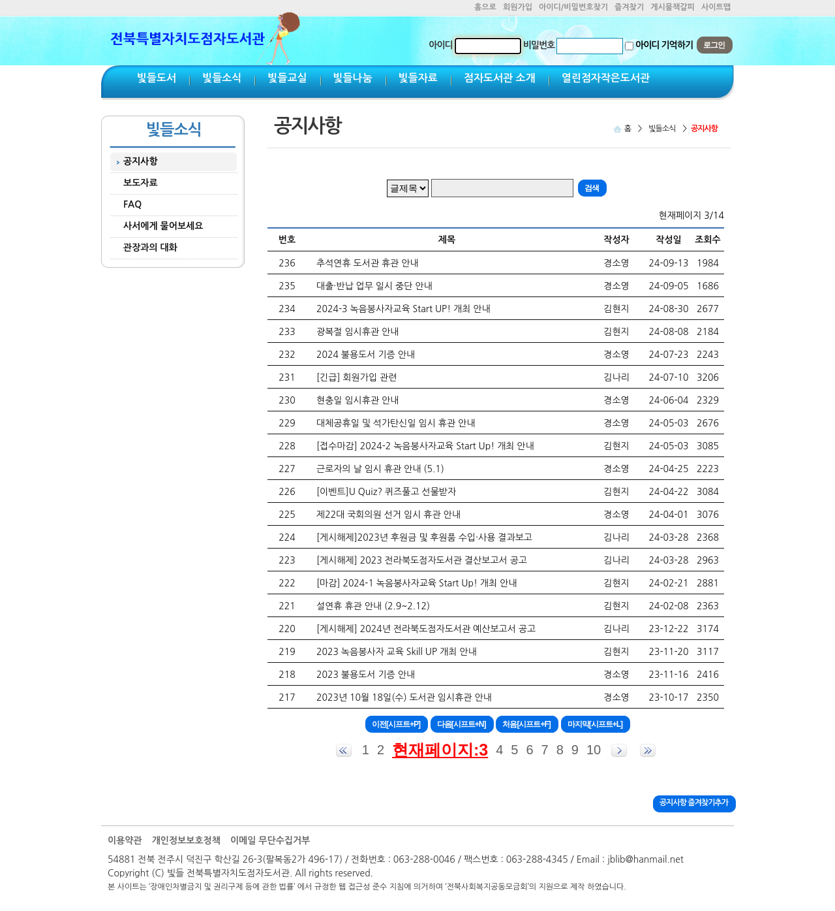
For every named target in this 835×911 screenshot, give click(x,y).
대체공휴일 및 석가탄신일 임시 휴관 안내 (395, 423)
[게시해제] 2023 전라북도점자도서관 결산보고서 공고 (421, 560)
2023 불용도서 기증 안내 (365, 674)
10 (593, 750)
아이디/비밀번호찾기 (573, 7)
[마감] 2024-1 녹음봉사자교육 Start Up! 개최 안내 (416, 583)
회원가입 (517, 7)
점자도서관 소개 (500, 78)
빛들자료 (418, 78)
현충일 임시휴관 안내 (357, 400)
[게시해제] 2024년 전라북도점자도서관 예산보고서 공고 (426, 628)
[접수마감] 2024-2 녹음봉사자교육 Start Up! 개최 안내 (425, 446)
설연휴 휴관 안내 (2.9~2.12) (373, 606)
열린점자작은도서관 (606, 78)
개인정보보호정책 (186, 840)
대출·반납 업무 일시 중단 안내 (374, 286)
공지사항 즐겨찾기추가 (694, 803)
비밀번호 (539, 45)
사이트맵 (716, 7)
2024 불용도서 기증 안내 (365, 354)
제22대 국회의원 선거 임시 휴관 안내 (388, 514)
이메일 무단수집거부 (270, 840)
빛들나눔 (352, 78)
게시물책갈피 (672, 7)
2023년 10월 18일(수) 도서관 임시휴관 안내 (404, 697)
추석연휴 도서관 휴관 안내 (367, 263)
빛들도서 (156, 78)
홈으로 (485, 7)
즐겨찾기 (629, 7)
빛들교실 (287, 78)
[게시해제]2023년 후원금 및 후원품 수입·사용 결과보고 (424, 537)
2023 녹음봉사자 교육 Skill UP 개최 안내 (396, 651)
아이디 (440, 45)
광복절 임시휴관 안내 (357, 331)
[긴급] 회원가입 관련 (356, 377)
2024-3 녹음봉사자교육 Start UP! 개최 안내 (403, 308)
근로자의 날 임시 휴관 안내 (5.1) (380, 468)
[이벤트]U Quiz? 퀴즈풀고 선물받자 (386, 491)
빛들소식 (221, 78)
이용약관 (125, 840)
